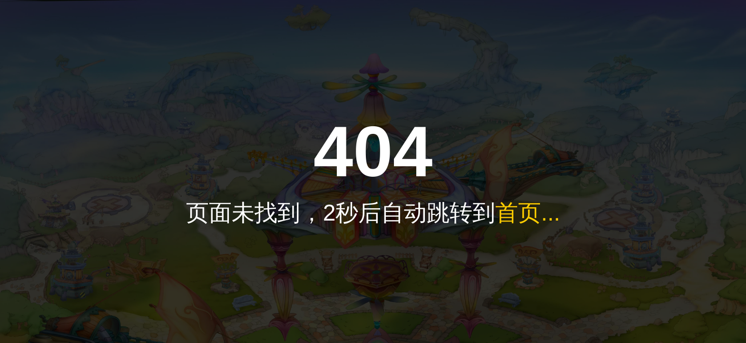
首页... (527, 212)
